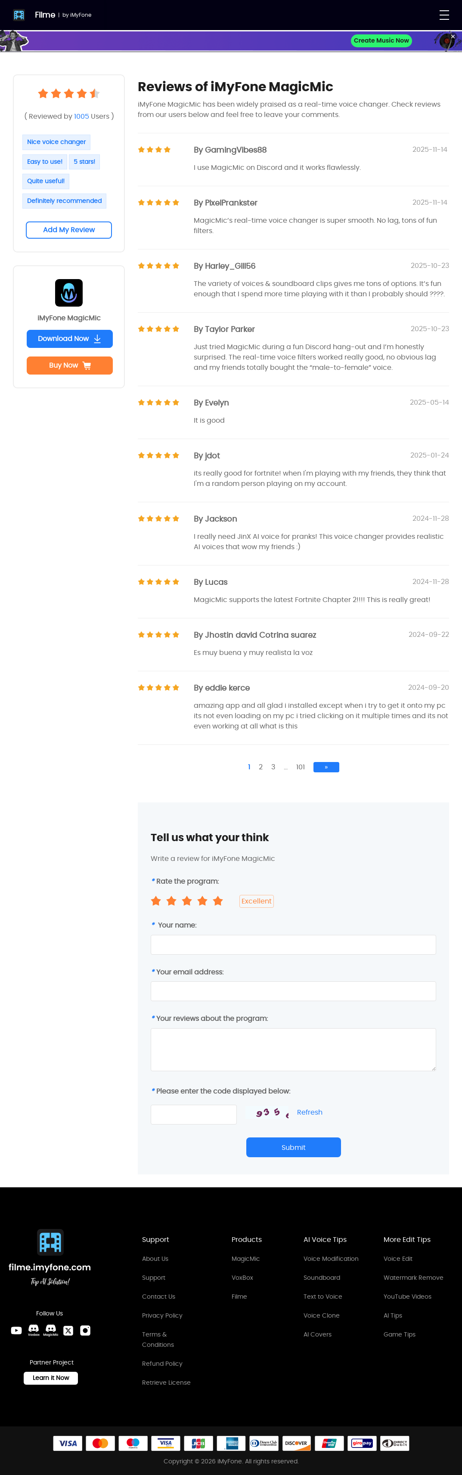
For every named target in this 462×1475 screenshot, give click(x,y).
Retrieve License (166, 1382)
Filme (45, 14)
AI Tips (393, 1315)
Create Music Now (381, 40)
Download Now (70, 339)
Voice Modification (331, 1258)
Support (153, 1277)
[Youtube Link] (16, 1330)
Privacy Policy (162, 1315)
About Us (155, 1258)
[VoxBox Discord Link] (33, 1330)
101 (300, 767)
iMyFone (80, 14)
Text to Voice (323, 1296)
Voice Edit (398, 1258)
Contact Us (158, 1296)
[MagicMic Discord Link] (51, 1330)
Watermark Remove (413, 1277)
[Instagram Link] (85, 1330)
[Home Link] (50, 1259)
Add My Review (69, 230)
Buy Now (70, 365)
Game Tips (399, 1334)
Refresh (309, 1112)
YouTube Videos (407, 1296)
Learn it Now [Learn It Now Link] (51, 1378)
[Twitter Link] (68, 1330)
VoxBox (242, 1277)
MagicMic (246, 1258)
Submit (294, 1147)
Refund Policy (162, 1363)
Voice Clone (322, 1315)
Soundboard (322, 1277)
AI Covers (318, 1334)
